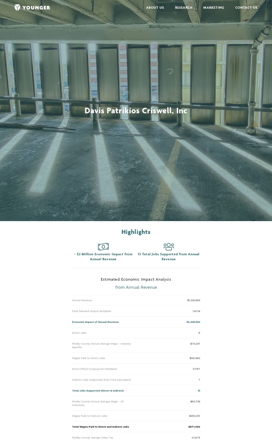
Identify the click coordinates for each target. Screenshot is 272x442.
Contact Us (246, 7)
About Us (155, 7)
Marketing (213, 7)
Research (183, 7)
